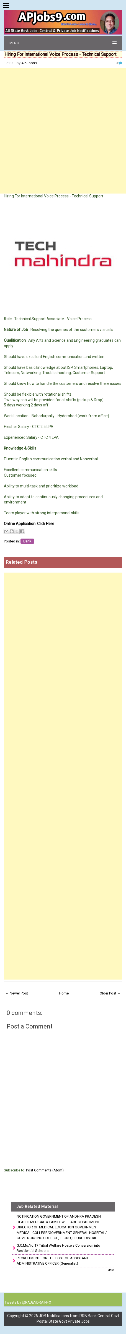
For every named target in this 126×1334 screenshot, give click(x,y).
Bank (27, 541)
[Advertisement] (63, 131)
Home (64, 993)
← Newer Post (16, 993)
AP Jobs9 (29, 63)
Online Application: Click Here (29, 523)
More (110, 1270)
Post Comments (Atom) (45, 1170)
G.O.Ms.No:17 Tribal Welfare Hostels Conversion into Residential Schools (58, 1248)
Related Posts (21, 562)
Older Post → (110, 993)
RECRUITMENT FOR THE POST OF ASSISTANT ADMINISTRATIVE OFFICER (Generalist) (53, 1261)
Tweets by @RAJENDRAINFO (28, 1302)
